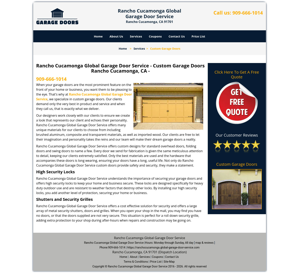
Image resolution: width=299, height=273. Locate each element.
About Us (116, 36)
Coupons (155, 36)
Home (98, 36)
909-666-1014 (247, 12)
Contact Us (177, 36)
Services (136, 36)
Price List (198, 36)
